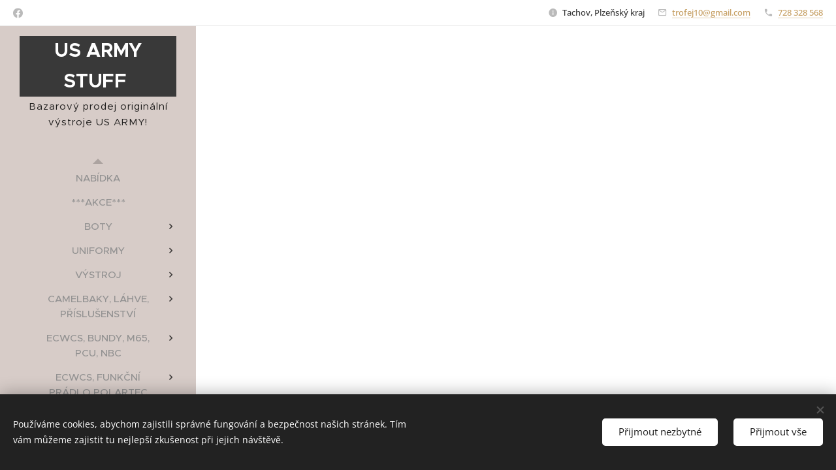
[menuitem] (98, 177)
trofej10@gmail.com (711, 12)
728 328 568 (800, 12)
